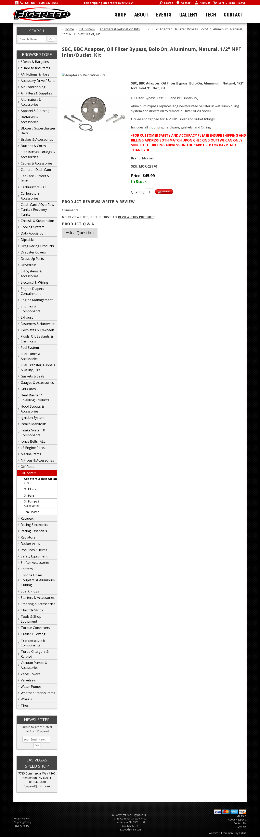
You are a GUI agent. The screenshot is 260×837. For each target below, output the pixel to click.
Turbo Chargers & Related (35, 654)
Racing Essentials (34, 531)
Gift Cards (28, 389)
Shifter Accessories (35, 562)
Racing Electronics (34, 524)
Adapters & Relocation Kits (40, 481)
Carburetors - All (33, 187)
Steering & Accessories (38, 604)
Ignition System (32, 417)
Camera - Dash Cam (36, 169)
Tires (25, 705)
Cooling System (32, 227)
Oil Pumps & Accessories (32, 503)
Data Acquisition (33, 233)
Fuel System (30, 347)
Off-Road (27, 466)
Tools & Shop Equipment (31, 619)
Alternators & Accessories (31, 102)
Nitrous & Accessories (37, 460)
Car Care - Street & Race (35, 178)
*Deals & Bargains (35, 61)
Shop (121, 14)
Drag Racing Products (37, 246)
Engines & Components (30, 308)
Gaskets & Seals (33, 376)
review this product (136, 217)
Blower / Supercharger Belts (38, 130)
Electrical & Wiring (34, 282)
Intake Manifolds (34, 424)
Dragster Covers (33, 252)
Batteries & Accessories (29, 119)
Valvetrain (28, 680)
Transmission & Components (33, 642)
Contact (233, 14)
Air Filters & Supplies (36, 93)
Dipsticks (28, 239)
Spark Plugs (30, 591)
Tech (210, 14)
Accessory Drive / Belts (38, 80)
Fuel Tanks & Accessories (30, 356)
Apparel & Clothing (35, 111)
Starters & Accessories (38, 597)
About (141, 14)
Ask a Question (80, 232)
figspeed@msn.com (37, 786)
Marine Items (31, 454)
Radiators (28, 537)
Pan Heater (31, 512)
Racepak (27, 518)
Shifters (27, 569)
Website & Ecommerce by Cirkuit (227, 833)
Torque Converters (35, 627)
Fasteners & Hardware (38, 323)
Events (164, 14)
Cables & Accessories (36, 163)
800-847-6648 (37, 782)
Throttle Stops (32, 610)
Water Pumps (31, 686)
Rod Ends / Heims (34, 550)
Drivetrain (28, 265)
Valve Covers (30, 674)
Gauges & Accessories (37, 382)
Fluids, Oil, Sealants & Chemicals (37, 338)
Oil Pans (29, 495)
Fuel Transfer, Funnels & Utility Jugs (38, 367)
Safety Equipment (34, 556)
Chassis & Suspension (37, 220)
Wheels (26, 699)
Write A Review (118, 201)
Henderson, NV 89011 (36, 778)
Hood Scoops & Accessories (32, 409)
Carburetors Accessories (30, 196)
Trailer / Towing (33, 634)
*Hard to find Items (35, 68)
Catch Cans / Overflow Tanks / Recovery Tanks (37, 209)
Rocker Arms (30, 543)
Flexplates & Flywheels (37, 330)
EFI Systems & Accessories (31, 273)
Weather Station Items (38, 693)
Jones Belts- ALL (33, 441)
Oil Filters (30, 489)
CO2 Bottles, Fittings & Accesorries (38, 154)
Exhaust (27, 317)
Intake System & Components (33, 432)
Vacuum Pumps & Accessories (34, 665)
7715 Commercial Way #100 (36, 773)
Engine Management (37, 300)
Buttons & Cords (33, 146)
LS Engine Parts (33, 447)
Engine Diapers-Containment (33, 291)
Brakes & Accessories (37, 139)
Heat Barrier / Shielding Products (35, 397)
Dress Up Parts (32, 258)
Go (51, 39)
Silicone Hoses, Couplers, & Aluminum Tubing (38, 580)
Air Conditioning (33, 87)
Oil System (29, 473)
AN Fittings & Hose (35, 74)
